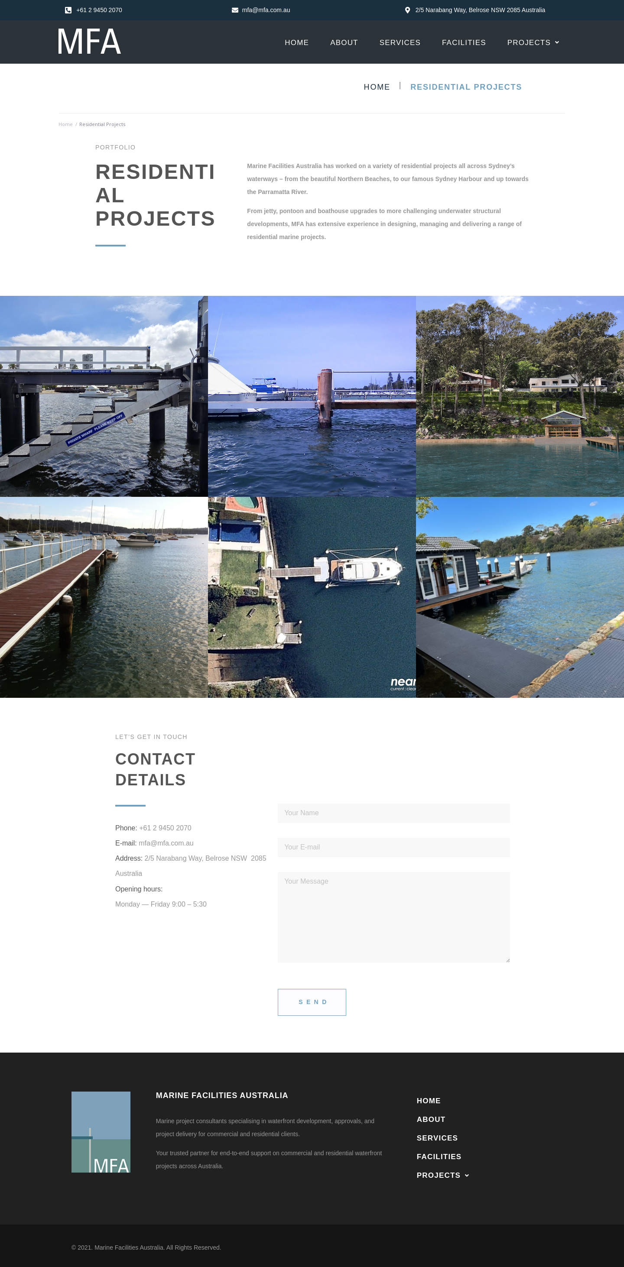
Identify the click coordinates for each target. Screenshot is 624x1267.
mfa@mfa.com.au (166, 843)
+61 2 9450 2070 (165, 828)
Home (377, 87)
